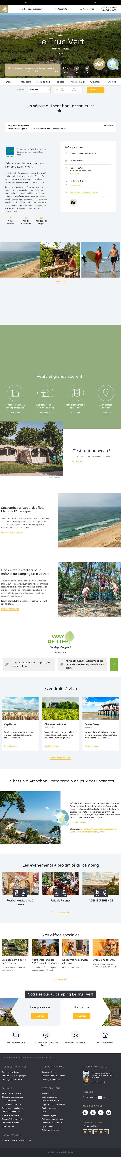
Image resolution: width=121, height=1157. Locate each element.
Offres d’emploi (8, 1127)
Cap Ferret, (87, 829)
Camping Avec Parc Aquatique (14, 1076)
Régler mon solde (49, 1108)
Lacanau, (73, 832)
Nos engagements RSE (11, 1112)
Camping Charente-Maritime (53, 1076)
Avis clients (112, 82)
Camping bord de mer (10, 1072)
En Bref (8, 82)
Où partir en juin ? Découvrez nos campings (60, 2)
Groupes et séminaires (10, 1115)
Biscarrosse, (81, 832)
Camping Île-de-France (51, 1080)
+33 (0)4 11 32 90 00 (23, 1140)
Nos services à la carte (10, 1123)
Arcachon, (94, 829)
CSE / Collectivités (9, 1101)
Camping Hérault (49, 1072)
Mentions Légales (49, 1115)
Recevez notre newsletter (12, 1093)
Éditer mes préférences (51, 1130)
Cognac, (96, 832)
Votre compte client (49, 1097)
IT (108, 1097)
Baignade (60, 82)
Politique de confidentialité (52, 1119)
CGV (44, 1112)
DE (104, 1097)
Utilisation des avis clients (52, 1123)
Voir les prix (95, 90)
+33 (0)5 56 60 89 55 (77, 181)
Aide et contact (48, 1093)
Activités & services (78, 82)
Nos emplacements (43, 82)
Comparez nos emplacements (13, 1108)
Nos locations (26, 82)
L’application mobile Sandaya (53, 1104)
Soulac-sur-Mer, (111, 829)
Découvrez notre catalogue (12, 1097)
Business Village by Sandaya (13, 1119)
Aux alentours (95, 82)
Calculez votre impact (50, 1101)
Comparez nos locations (11, 1104)
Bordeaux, (102, 829)
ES (96, 1097)
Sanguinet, (89, 832)
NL (87, 1097)
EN (91, 1097)
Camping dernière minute (12, 1080)
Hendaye (102, 832)
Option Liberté (47, 1127)
